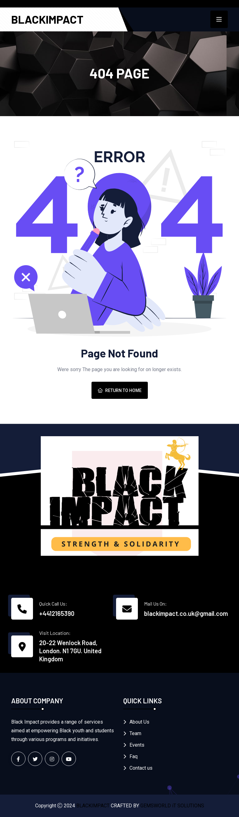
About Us (139, 722)
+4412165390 (56, 613)
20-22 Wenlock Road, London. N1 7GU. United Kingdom (70, 651)
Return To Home (120, 390)
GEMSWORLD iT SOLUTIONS (172, 806)
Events (136, 745)
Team (135, 733)
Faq (133, 756)
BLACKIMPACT (47, 19)
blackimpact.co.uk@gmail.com (186, 613)
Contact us (140, 768)
